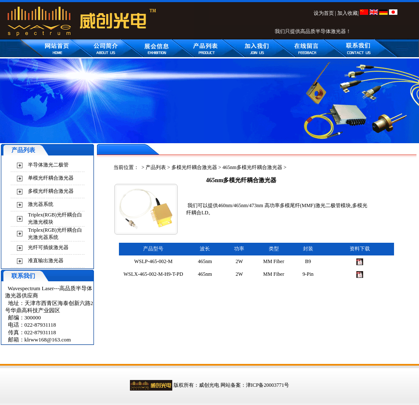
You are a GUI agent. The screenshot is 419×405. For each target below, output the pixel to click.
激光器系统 (40, 204)
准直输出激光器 (45, 261)
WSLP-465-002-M (153, 261)
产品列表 (156, 167)
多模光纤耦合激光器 (51, 191)
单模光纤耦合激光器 (51, 178)
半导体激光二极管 (48, 165)
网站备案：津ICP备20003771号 (255, 385)
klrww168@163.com (48, 339)
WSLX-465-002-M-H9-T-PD (153, 274)
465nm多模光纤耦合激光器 (252, 167)
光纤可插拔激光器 (48, 247)
